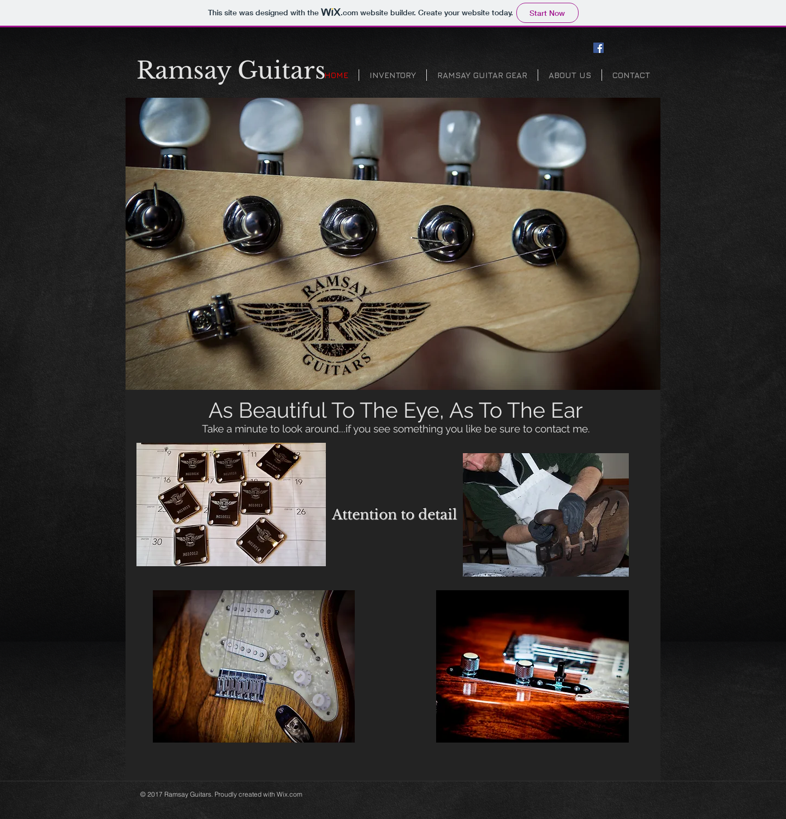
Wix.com (289, 794)
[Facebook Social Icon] (598, 48)
